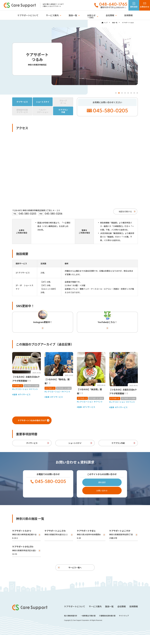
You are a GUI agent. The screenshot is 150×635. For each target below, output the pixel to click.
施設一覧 (73, 15)
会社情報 (110, 15)
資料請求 (102, 482)
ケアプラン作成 (118, 443)
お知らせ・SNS (91, 16)
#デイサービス (24, 394)
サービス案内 (52, 15)
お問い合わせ (102, 490)
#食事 (14, 394)
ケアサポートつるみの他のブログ (34, 420)
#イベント (33, 389)
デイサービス (32, 443)
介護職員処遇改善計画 (107, 615)
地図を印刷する (125, 211)
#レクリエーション (20, 389)
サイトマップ (124, 615)
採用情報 (128, 15)
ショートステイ (75, 443)
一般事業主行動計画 (88, 615)
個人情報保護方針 (70, 615)
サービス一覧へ (75, 567)
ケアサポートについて (27, 15)
